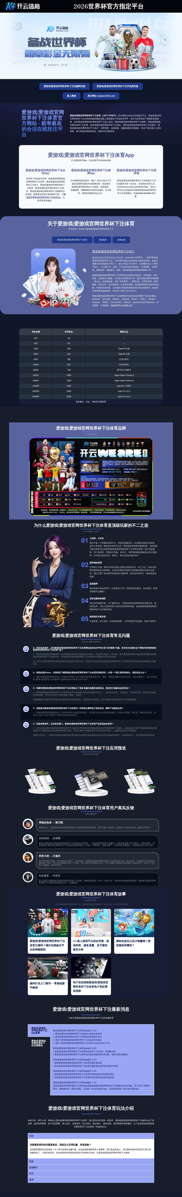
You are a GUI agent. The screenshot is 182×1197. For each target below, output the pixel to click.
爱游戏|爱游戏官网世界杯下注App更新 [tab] (39, 1030)
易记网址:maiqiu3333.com (101, 96)
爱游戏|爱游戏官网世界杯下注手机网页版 (117, 86)
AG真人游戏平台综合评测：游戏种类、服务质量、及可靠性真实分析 (91, 945)
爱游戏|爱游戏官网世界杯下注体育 (107, 257)
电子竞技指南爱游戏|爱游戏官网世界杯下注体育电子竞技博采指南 (90, 987)
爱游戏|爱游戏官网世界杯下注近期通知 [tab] (38, 1043)
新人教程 (71, 96)
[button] (91, 1136)
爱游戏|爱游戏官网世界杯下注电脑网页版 (64, 86)
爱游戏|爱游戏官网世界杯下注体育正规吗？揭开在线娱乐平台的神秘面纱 (47, 945)
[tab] (72, 239)
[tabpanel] (102, 1060)
